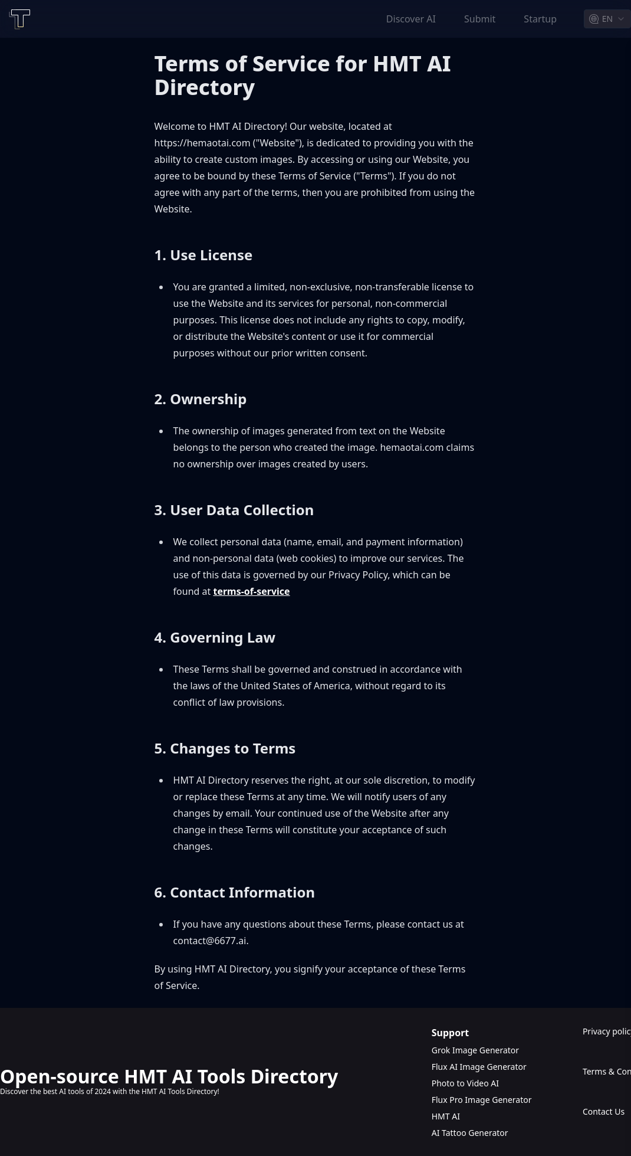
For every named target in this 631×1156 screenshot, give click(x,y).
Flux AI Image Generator (479, 1066)
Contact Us (604, 1111)
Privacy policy (607, 1031)
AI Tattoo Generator (470, 1132)
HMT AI (446, 1116)
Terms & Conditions (607, 1071)
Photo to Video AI (465, 1083)
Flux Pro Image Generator (482, 1099)
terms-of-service (251, 591)
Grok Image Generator (475, 1050)
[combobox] (607, 18)
